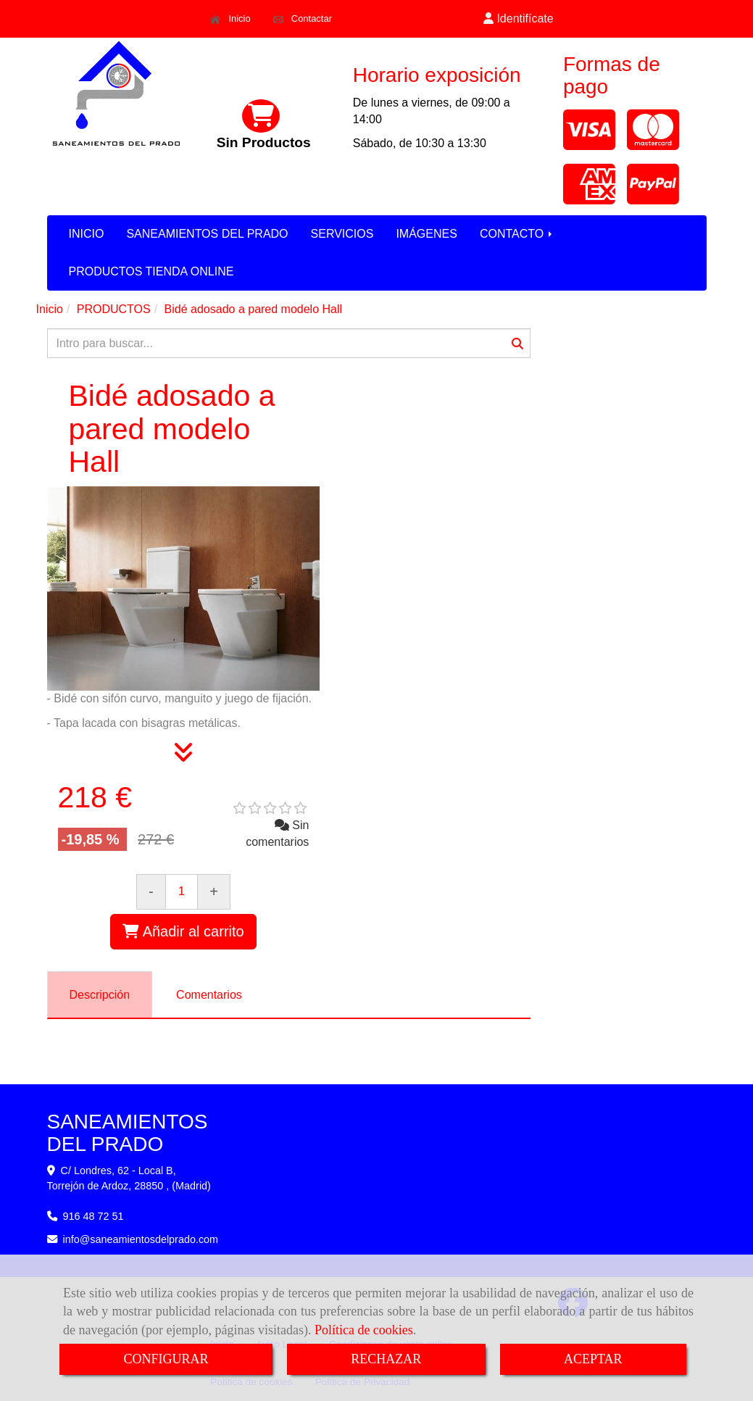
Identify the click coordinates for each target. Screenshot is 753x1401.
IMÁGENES (426, 234)
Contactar (302, 19)
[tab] (100, 994)
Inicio (230, 19)
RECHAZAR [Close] (386, 1359)
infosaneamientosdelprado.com (141, 1239)
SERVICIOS (342, 234)
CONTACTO (517, 234)
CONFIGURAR (165, 1359)
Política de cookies (364, 1330)
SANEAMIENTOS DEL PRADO (207, 234)
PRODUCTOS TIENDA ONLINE (151, 271)
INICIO (86, 234)
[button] (519, 19)
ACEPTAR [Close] (593, 1359)
